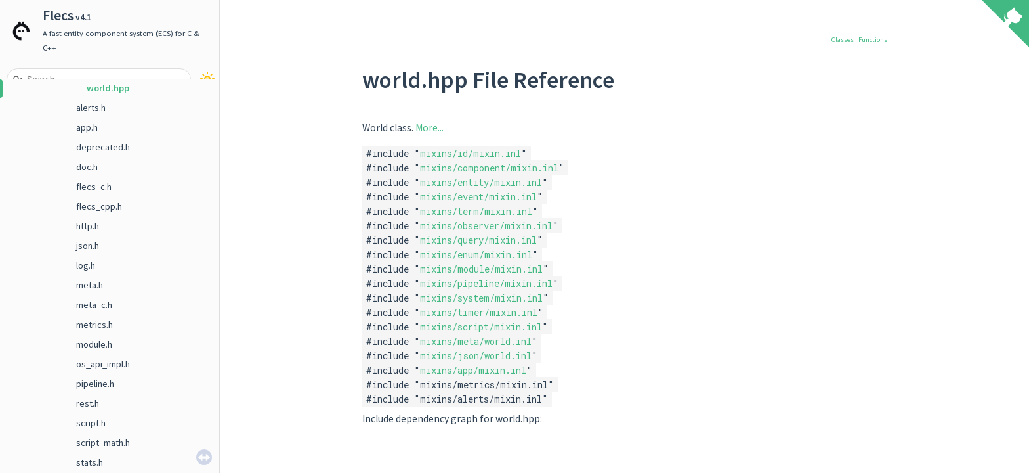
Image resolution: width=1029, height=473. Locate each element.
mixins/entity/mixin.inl (481, 182)
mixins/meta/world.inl (476, 341)
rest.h (87, 403)
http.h (87, 226)
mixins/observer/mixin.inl (486, 225)
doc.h (87, 167)
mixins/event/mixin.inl (478, 197)
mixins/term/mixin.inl (476, 211)
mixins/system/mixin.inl (481, 298)
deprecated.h (103, 147)
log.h (85, 265)
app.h (87, 127)
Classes (842, 39)
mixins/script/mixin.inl (481, 327)
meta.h (89, 285)
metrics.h (94, 324)
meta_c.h (94, 305)
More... (429, 128)
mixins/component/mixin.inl (489, 168)
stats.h (89, 462)
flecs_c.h (94, 186)
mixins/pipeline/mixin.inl (486, 283)
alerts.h (91, 108)
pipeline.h (95, 384)
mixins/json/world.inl (476, 355)
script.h (91, 423)
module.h (94, 344)
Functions (872, 39)
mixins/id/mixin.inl (470, 153)
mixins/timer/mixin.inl (478, 312)
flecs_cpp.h (99, 206)
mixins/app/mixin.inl (473, 370)
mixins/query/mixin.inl (478, 240)
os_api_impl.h (103, 364)
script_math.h (103, 443)
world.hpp (108, 88)
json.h (87, 246)
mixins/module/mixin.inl (481, 269)
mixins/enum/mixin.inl (476, 254)
